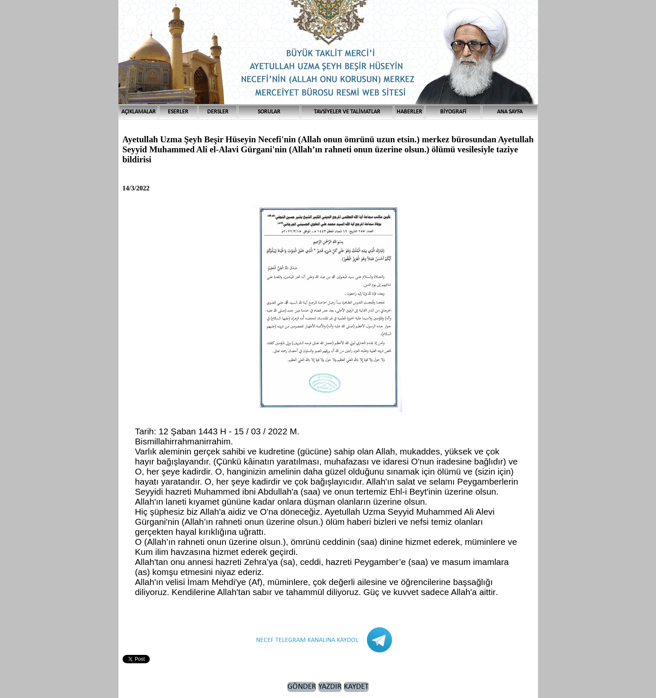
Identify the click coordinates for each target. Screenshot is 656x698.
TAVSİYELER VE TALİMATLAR (347, 112)
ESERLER (178, 112)
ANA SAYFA (510, 112)
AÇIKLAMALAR (138, 112)
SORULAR (269, 112)
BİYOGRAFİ (453, 112)
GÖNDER (301, 687)
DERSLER (217, 112)
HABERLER (409, 112)
